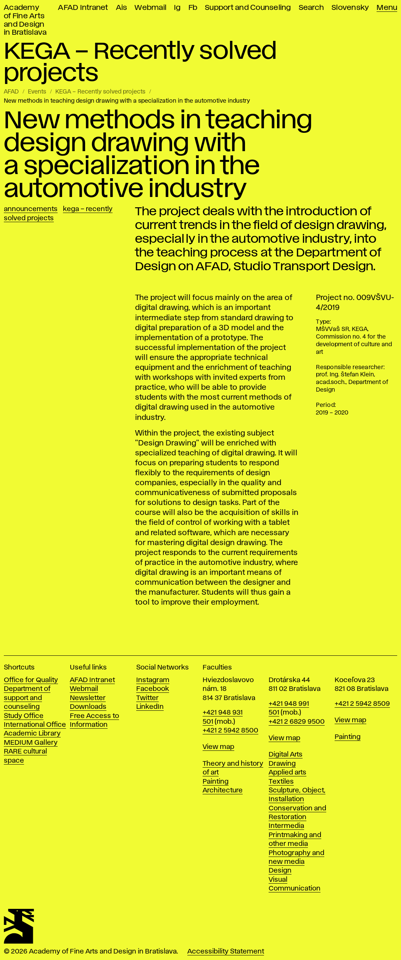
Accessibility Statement (225, 952)
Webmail (150, 8)
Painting (216, 782)
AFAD (11, 92)
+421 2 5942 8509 (362, 704)
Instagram (152, 680)
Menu (387, 8)
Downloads (88, 707)
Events (37, 92)
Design (280, 871)
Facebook (152, 689)
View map (218, 747)
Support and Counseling (248, 8)
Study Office (23, 716)
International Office (35, 725)
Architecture (223, 790)
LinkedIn (150, 707)
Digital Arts (286, 755)
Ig (177, 8)
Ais (121, 8)
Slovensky (350, 8)
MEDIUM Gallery (31, 743)
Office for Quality (31, 680)
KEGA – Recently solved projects (100, 92)
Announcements (31, 209)
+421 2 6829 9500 (297, 722)
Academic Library (32, 734)
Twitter (147, 698)
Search (311, 8)
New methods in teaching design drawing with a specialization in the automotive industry (127, 101)
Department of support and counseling (27, 698)
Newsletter (88, 698)
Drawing (282, 764)
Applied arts (287, 773)
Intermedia (286, 826)
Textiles (281, 782)
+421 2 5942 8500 (230, 731)
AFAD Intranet (83, 8)
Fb (193, 8)
